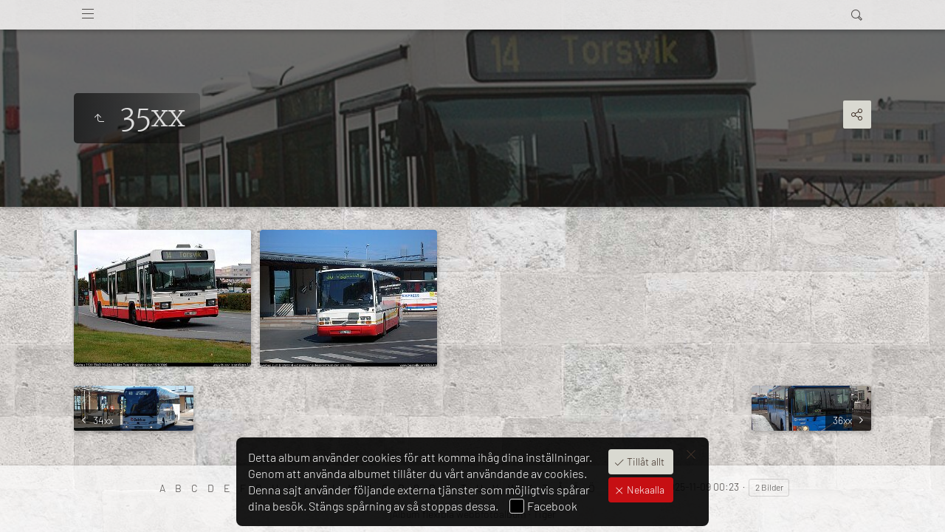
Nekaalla (644, 489)
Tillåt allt (644, 461)
